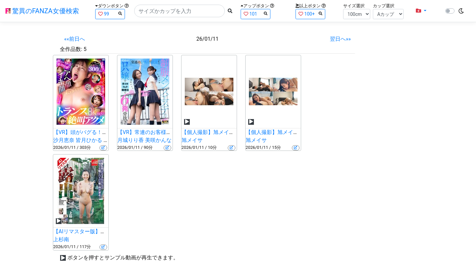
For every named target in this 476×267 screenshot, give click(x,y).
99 (110, 14)
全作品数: (71, 49)
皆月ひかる (89, 140)
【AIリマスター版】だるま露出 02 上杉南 (102, 231)
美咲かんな (158, 140)
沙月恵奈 (63, 140)
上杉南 (61, 239)
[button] (421, 11)
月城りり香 (130, 140)
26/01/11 (207, 39)
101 (255, 14)
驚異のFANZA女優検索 (42, 11)
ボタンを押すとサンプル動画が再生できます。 (122, 257)
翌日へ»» (340, 39)
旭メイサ (192, 140)
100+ (310, 14)
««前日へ (74, 39)
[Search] (179, 11)
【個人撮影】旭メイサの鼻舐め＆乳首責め (296, 132)
